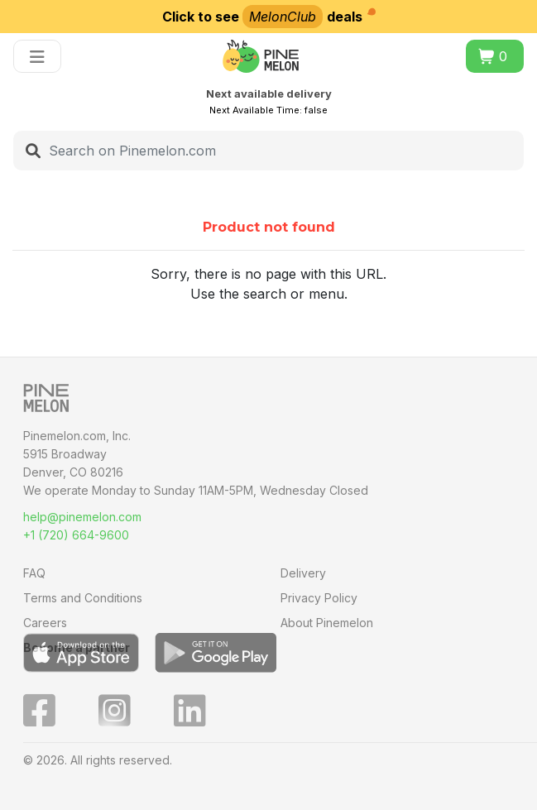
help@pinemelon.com (82, 517)
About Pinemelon (326, 623)
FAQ (34, 573)
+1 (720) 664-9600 (76, 535)
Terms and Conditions (82, 598)
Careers (45, 623)
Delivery (303, 573)
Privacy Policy (318, 598)
